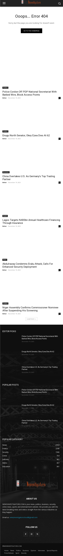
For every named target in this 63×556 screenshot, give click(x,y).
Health (5, 216)
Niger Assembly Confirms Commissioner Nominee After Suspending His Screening (30, 309)
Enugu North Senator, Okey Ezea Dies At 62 (26, 135)
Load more (31, 319)
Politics (5, 87)
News (4, 260)
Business (6, 172)
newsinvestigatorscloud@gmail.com (23, 517)
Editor (4, 98)
